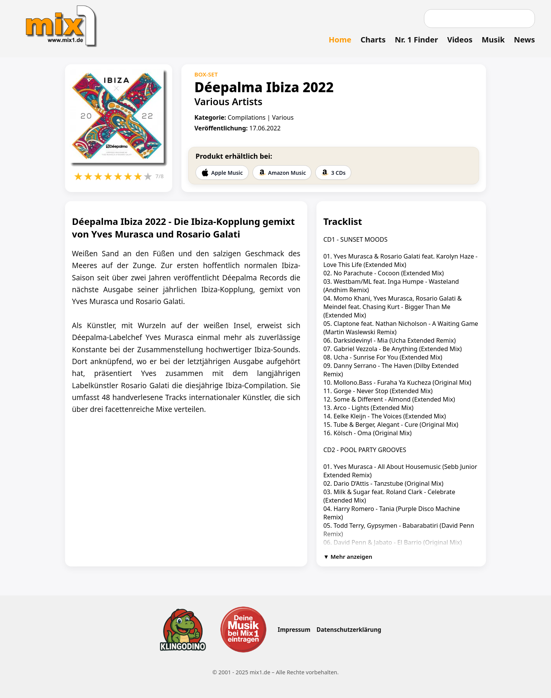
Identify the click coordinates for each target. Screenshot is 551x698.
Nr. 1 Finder (416, 39)
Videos (460, 39)
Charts (372, 39)
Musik (493, 39)
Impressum (294, 629)
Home (340, 39)
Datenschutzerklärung (348, 629)
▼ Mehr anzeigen (347, 556)
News (524, 39)
